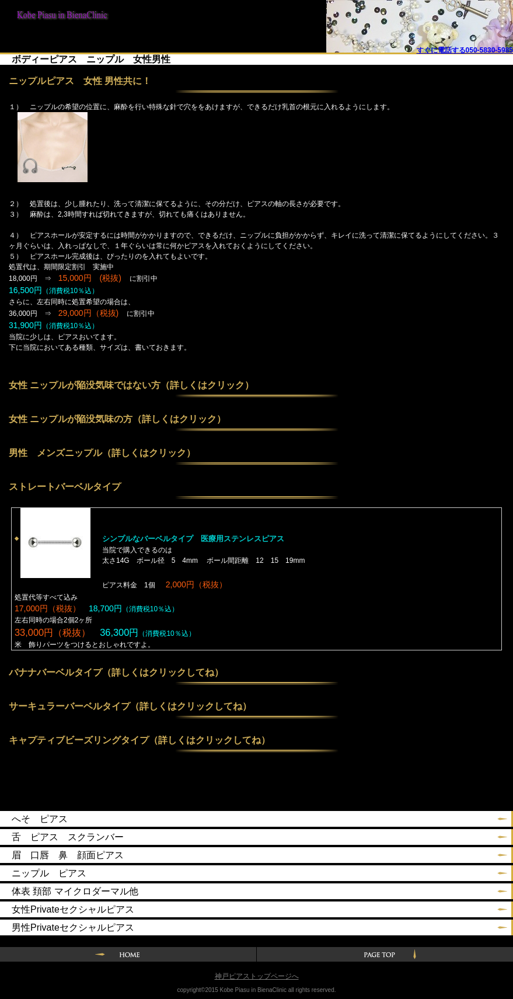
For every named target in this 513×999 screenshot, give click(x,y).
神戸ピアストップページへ (257, 976)
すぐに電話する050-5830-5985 (465, 50)
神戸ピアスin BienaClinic (58, 19)
